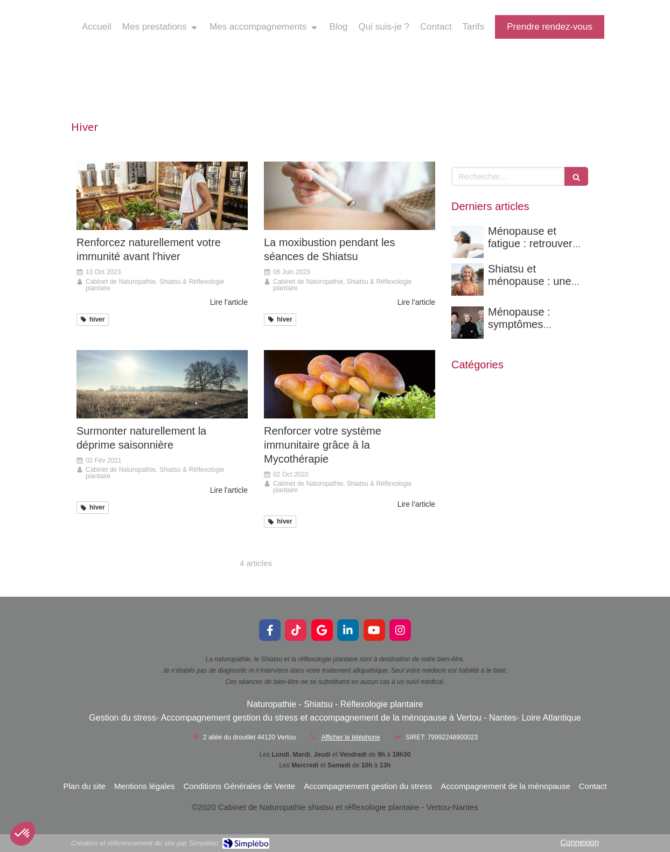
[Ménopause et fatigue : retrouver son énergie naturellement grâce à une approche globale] (467, 242)
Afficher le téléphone (350, 737)
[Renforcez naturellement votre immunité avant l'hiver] (162, 196)
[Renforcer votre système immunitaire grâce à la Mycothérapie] (349, 384)
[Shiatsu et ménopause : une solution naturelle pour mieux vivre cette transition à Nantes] (467, 279)
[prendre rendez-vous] (549, 27)
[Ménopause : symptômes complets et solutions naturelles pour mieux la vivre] (467, 322)
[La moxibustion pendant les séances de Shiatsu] (349, 196)
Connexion (579, 842)
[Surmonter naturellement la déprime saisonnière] (162, 384)
